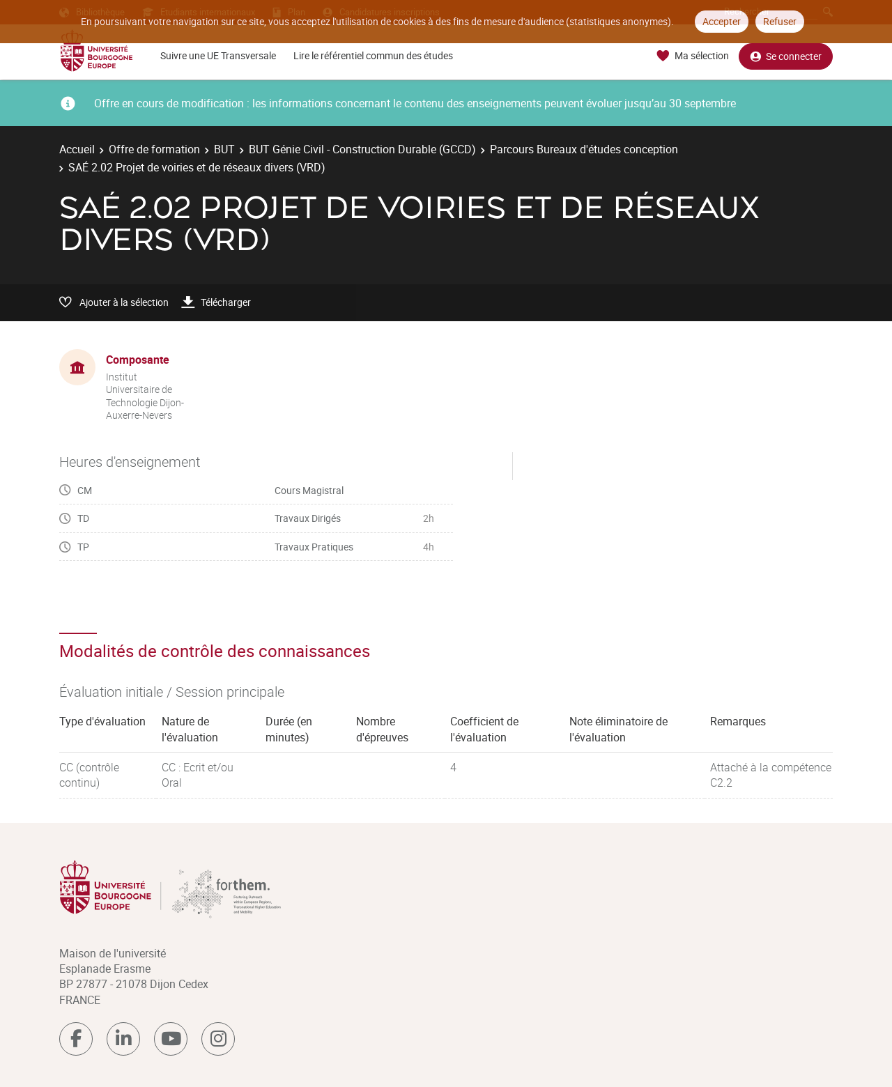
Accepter (721, 21)
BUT (224, 149)
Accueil (77, 149)
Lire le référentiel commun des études (373, 55)
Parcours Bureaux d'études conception (584, 149)
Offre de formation (154, 149)
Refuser (780, 21)
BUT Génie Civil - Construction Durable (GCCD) (362, 149)
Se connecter (786, 56)
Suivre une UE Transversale (218, 55)
